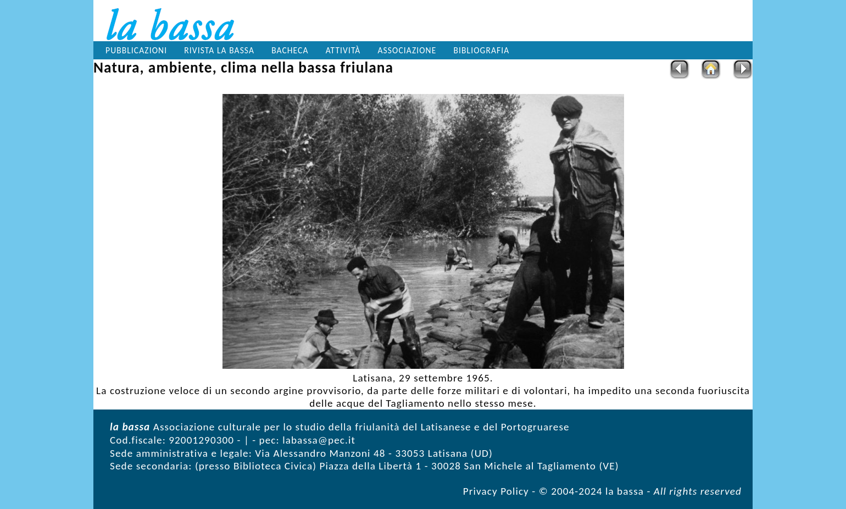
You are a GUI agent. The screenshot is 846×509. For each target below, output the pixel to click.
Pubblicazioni (136, 50)
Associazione (407, 50)
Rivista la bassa (219, 50)
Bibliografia (482, 50)
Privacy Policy (496, 491)
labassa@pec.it (318, 440)
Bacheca (289, 50)
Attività (343, 50)
